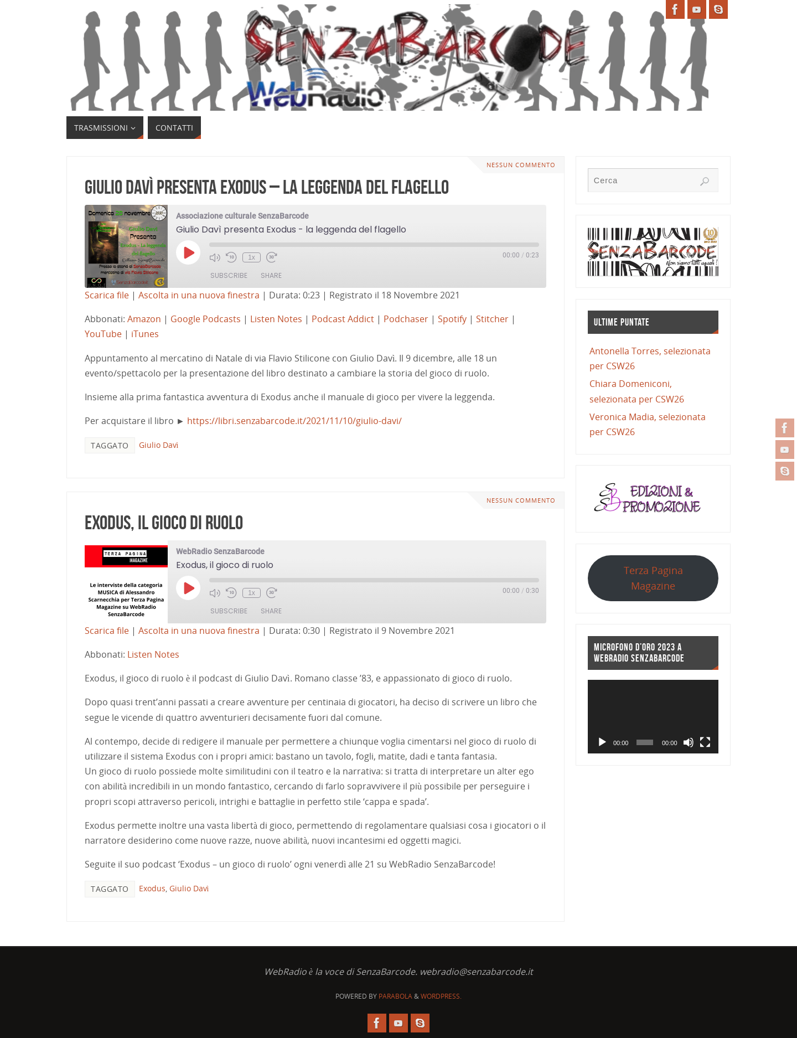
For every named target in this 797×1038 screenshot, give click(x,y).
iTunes (145, 334)
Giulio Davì (159, 445)
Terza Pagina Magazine (653, 578)
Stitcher (492, 319)
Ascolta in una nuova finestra (199, 295)
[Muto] (688, 742)
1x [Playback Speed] (251, 257)
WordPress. (441, 996)
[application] (653, 716)
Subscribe (228, 275)
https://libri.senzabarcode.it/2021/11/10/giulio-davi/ (294, 421)
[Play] (602, 742)
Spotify (452, 319)
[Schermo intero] (705, 742)
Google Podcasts (205, 319)
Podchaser (406, 319)
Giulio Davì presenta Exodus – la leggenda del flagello (267, 187)
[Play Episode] (188, 252)
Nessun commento (521, 165)
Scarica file (107, 295)
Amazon (144, 319)
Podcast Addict (343, 319)
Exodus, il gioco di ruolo (164, 522)
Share (271, 275)
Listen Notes (276, 319)
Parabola (395, 996)
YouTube (103, 334)
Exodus (152, 888)
